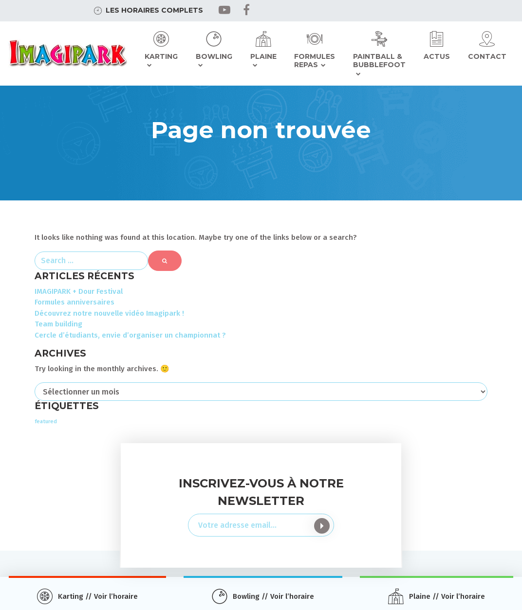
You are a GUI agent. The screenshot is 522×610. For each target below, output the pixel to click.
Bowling (214, 56)
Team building (58, 324)
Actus (437, 56)
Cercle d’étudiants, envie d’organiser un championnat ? (130, 335)
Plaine (263, 56)
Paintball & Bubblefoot (379, 61)
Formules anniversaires (74, 302)
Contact (487, 56)
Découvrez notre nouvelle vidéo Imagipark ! (109, 313)
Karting (161, 56)
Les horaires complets (154, 10)
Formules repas (314, 61)
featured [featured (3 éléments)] (46, 421)
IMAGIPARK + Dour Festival (79, 291)
